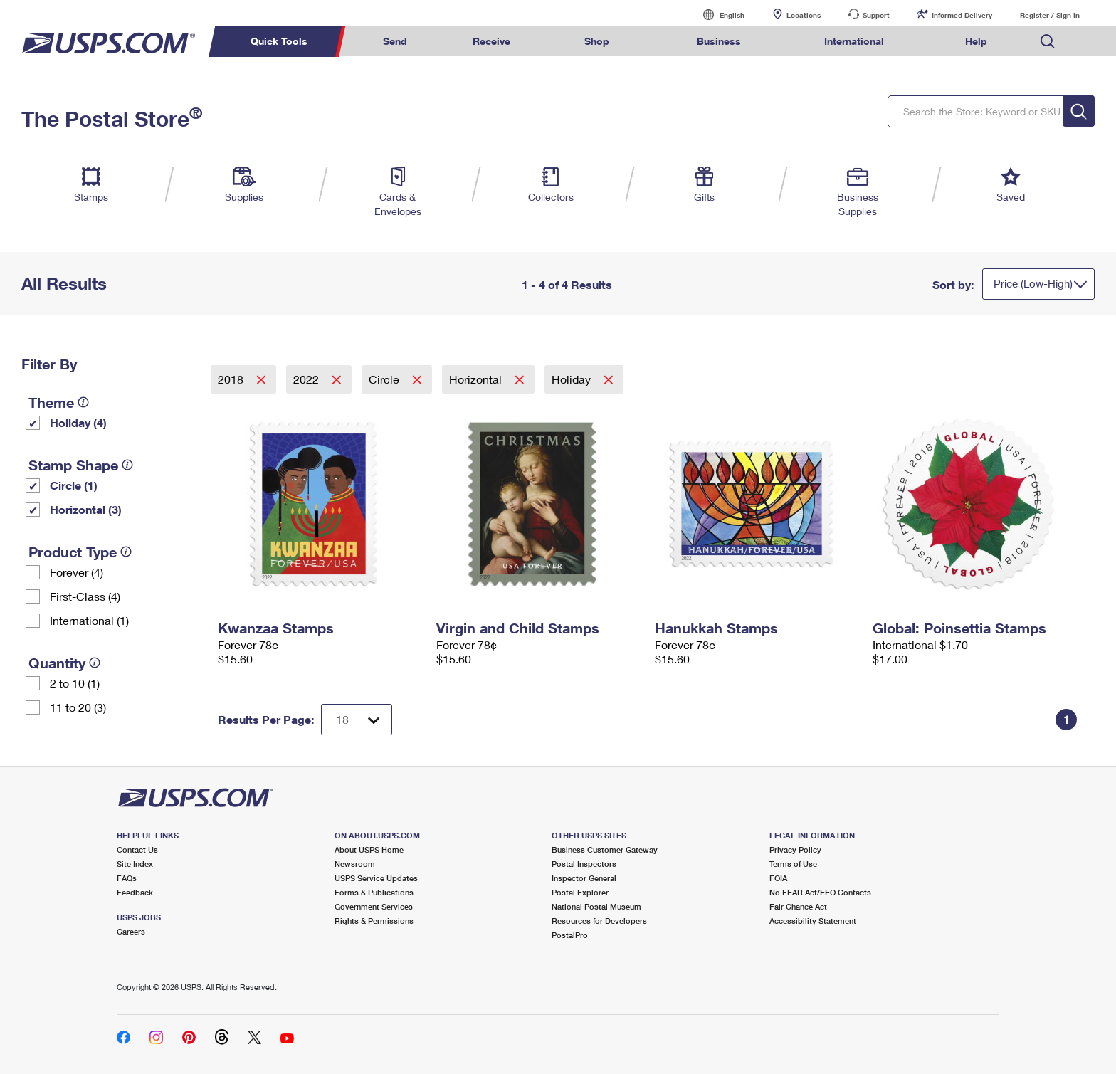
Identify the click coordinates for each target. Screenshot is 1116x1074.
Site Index (135, 863)
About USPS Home (369, 849)
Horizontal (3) (86, 509)
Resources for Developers (599, 920)
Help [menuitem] (976, 41)
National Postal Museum (596, 906)
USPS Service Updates (376, 878)
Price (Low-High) (1033, 283)
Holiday (573, 379)
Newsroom (355, 863)
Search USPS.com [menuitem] (1047, 41)
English (717, 14)
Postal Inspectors (584, 863)
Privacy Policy (795, 849)
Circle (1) (74, 485)
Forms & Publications (374, 892)
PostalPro (570, 934)
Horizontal (477, 379)
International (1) (89, 620)
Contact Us (137, 849)
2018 (232, 379)
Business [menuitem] (719, 41)
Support (876, 15)
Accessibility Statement (812, 920)
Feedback (135, 892)
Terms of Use (793, 863)
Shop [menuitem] (596, 41)
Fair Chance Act (798, 906)
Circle (385, 379)
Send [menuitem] (395, 41)
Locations (803, 15)
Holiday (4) (78, 422)
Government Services (374, 906)
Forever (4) (76, 572)
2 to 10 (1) (75, 683)
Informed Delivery (962, 15)
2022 (307, 379)
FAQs (127, 878)
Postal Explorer (580, 892)
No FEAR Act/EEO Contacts (820, 892)
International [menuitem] (854, 41)
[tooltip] (83, 402)
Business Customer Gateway (605, 849)
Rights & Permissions (374, 920)
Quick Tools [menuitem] (279, 41)
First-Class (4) (85, 596)
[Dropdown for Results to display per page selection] (356, 719)
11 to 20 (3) (78, 707)
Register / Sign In (1050, 15)
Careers (131, 931)
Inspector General (584, 878)
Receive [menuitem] (491, 41)
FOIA (778, 878)
